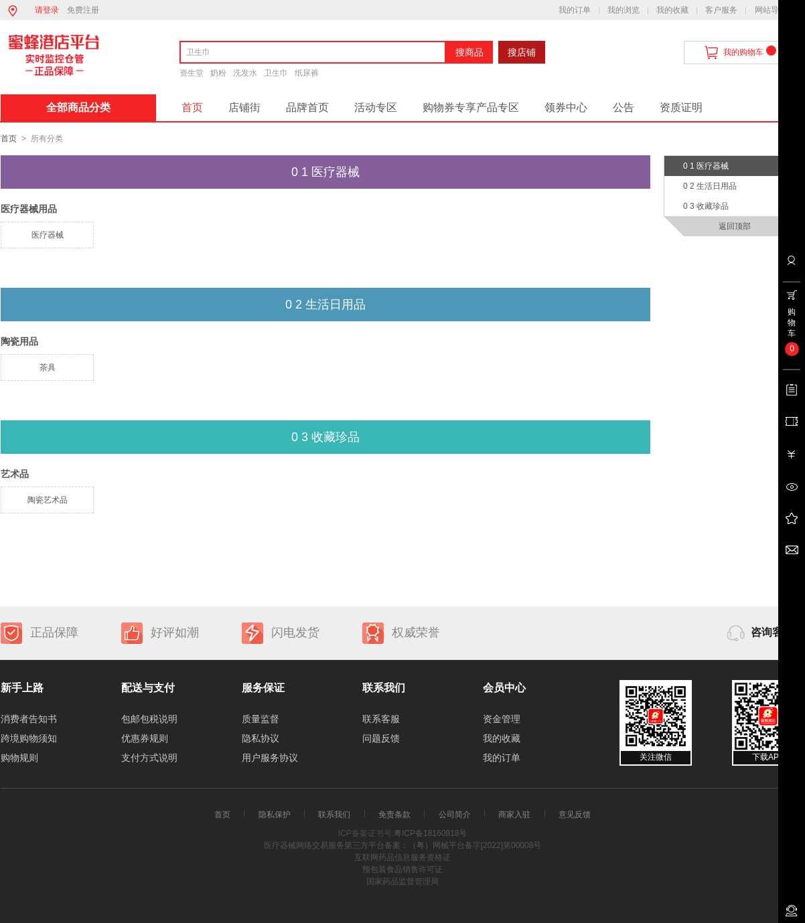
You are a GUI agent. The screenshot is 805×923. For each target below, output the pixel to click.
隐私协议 (260, 738)
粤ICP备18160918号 (430, 833)
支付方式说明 (149, 757)
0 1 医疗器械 (706, 166)
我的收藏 (672, 10)
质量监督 (260, 719)
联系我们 (334, 814)
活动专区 (375, 107)
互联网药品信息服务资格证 (402, 857)
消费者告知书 (29, 719)
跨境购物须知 (29, 738)
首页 (192, 107)
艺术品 (15, 474)
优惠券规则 (144, 738)
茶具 (48, 367)
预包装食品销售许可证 (402, 869)
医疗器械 (47, 235)
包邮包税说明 (149, 719)
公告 (623, 107)
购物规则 (19, 757)
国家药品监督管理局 (402, 881)
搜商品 (469, 52)
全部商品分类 (78, 107)
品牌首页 (307, 107)
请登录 (47, 10)
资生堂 (191, 73)
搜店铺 (522, 52)
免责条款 (394, 814)
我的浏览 (623, 10)
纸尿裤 (307, 73)
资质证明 (681, 107)
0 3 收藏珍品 (706, 206)
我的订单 (575, 10)
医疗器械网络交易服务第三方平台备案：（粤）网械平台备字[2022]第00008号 (403, 845)
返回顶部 (735, 226)
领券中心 (565, 107)
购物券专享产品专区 (471, 107)
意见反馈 (575, 814)
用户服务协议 (270, 757)
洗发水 (245, 73)
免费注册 (83, 10)
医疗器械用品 (29, 208)
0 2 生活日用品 (710, 186)
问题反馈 (381, 738)
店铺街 (244, 107)
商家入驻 (514, 814)
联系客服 (381, 719)
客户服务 (721, 10)
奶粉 (218, 73)
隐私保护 (275, 814)
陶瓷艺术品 (47, 500)
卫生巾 (276, 73)
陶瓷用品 (19, 341)
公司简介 (455, 814)
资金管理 (501, 719)
